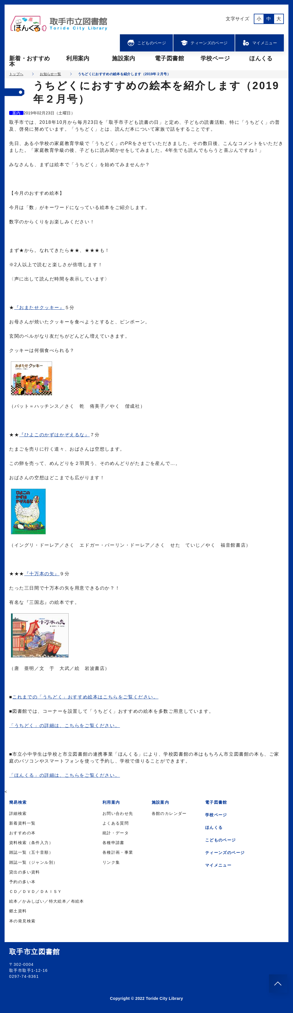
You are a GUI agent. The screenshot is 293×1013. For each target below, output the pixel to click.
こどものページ (146, 43)
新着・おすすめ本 (29, 61)
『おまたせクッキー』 (39, 307)
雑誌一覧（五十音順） (31, 852)
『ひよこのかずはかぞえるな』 (54, 434)
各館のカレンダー (169, 813)
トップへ (16, 74)
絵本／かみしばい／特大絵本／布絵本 (46, 901)
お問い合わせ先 (117, 813)
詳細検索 (18, 813)
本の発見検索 (22, 921)
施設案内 (123, 58)
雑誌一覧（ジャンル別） (33, 862)
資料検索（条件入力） (31, 842)
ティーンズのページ (204, 43)
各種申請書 (113, 842)
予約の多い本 (22, 881)
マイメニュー (259, 43)
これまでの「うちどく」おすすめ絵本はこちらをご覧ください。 (85, 696)
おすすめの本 (22, 833)
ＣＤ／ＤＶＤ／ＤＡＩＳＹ (35, 891)
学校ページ (215, 58)
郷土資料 (18, 911)
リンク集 (111, 862)
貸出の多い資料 (24, 872)
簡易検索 (18, 802)
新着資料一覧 (22, 823)
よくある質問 (115, 823)
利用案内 (77, 58)
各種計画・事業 (117, 852)
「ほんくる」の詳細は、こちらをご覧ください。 (64, 775)
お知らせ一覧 (50, 74)
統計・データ (115, 833)
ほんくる (260, 58)
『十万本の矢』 (42, 573)
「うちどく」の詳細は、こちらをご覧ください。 (64, 725)
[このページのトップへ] (278, 983)
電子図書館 (169, 58)
